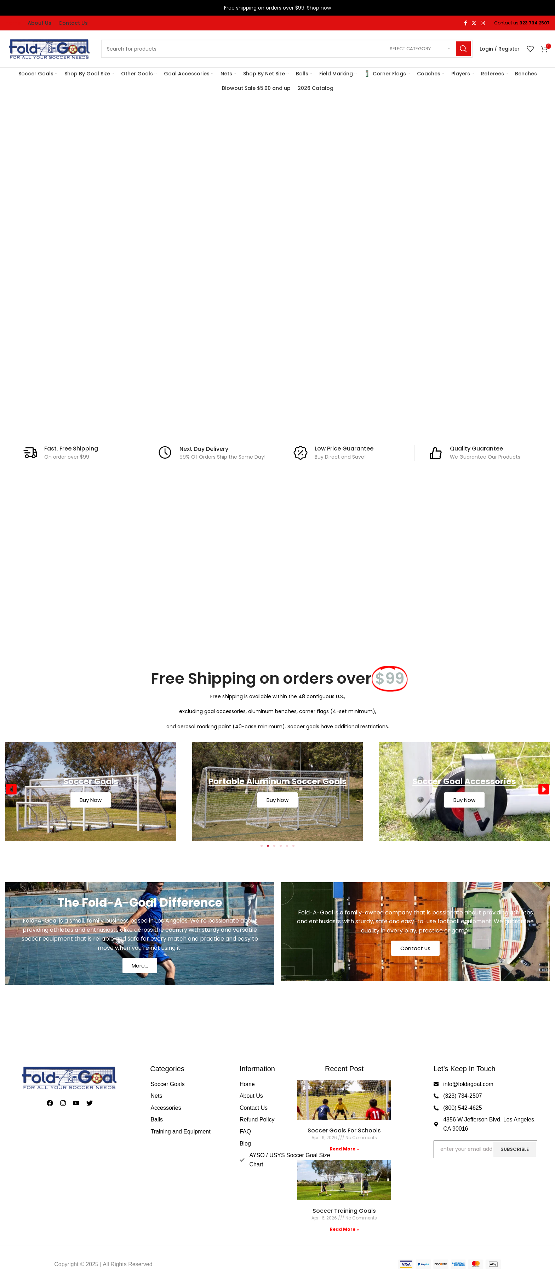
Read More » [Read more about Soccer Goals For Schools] (344, 1149)
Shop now (319, 7)
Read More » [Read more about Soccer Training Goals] (344, 1229)
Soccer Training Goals (344, 1211)
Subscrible (514, 1149)
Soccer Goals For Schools (344, 1130)
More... (140, 965)
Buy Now (91, 800)
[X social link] (474, 23)
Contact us (415, 948)
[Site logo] (49, 48)
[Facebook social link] (465, 23)
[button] (11, 789)
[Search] (287, 49)
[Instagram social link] (483, 23)
